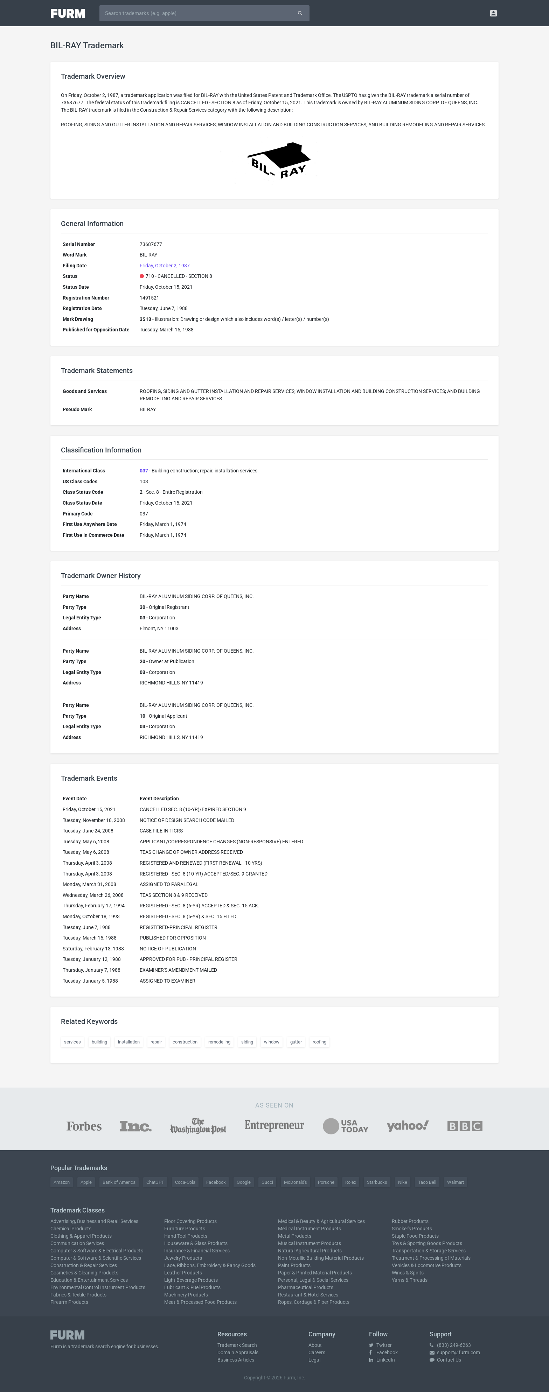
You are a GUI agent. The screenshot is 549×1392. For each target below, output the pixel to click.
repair (156, 1042)
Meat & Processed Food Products (200, 1302)
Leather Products (183, 1272)
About (315, 1345)
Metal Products (294, 1236)
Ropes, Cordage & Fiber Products (313, 1302)
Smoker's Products (412, 1228)
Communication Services (77, 1243)
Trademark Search (237, 1345)
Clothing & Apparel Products (81, 1236)
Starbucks (377, 1182)
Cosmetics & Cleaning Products (84, 1272)
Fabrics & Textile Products (78, 1295)
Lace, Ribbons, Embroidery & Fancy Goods (210, 1265)
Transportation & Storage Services (429, 1250)
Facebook (216, 1182)
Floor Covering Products (190, 1221)
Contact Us (445, 1360)
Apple (86, 1182)
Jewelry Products (183, 1258)
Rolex (350, 1182)
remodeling (219, 1042)
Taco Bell (427, 1182)
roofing (319, 1042)
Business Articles (235, 1360)
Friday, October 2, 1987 (165, 265)
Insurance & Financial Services (197, 1250)
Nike (402, 1182)
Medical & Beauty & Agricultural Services (321, 1221)
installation (129, 1042)
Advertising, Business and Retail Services (94, 1221)
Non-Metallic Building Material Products (321, 1258)
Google (244, 1182)
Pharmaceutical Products (305, 1287)
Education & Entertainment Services (89, 1280)
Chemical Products (70, 1228)
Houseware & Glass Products (196, 1243)
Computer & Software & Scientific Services (95, 1258)
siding (247, 1042)
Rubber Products (410, 1221)
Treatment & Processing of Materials (431, 1258)
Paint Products (294, 1265)
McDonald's (295, 1182)
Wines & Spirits (408, 1272)
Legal (314, 1360)
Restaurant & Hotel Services (308, 1295)
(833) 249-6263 (450, 1345)
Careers (316, 1352)
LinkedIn (382, 1360)
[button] (493, 13)
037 (144, 470)
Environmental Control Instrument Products (97, 1287)
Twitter (380, 1345)
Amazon (62, 1182)
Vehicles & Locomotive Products (426, 1265)
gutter (296, 1042)
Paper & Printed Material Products (315, 1272)
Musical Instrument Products (309, 1243)
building (99, 1042)
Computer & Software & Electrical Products (96, 1250)
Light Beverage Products (191, 1280)
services (72, 1042)
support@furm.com (455, 1352)
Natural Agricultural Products (310, 1250)
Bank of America (119, 1182)
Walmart (455, 1182)
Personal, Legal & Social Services (313, 1280)
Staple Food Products (415, 1236)
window (271, 1042)
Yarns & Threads (410, 1280)
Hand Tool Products (185, 1236)
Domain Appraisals (237, 1352)
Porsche (326, 1182)
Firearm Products (69, 1302)
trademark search (90, 1346)
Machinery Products (186, 1295)
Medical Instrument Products (309, 1228)
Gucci (267, 1182)
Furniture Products (184, 1228)
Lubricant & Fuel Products (192, 1287)
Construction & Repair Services (83, 1265)
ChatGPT (155, 1182)
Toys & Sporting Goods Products (427, 1243)
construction (185, 1042)
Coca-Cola (185, 1182)
